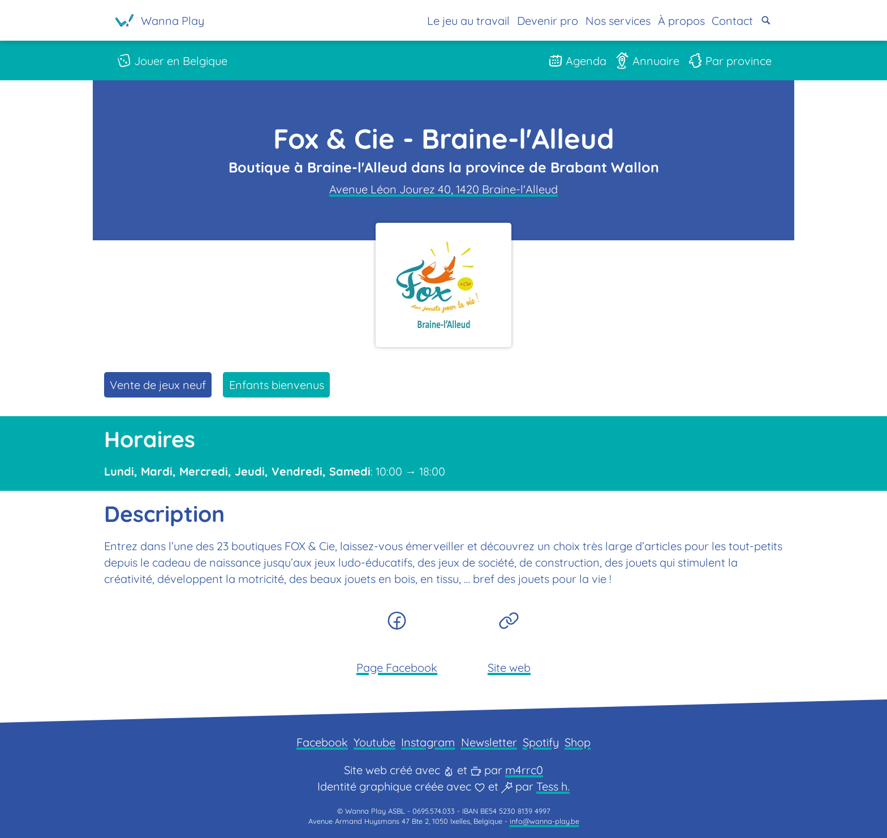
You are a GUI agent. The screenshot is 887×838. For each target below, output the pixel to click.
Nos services (618, 21)
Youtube (374, 742)
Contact (732, 21)
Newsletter (489, 742)
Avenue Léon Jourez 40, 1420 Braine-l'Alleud (443, 189)
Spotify (541, 742)
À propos (680, 21)
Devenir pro (547, 21)
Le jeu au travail (468, 21)
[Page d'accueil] (159, 20)
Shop (578, 742)
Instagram (428, 742)
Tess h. (553, 786)
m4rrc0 (524, 770)
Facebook (322, 742)
